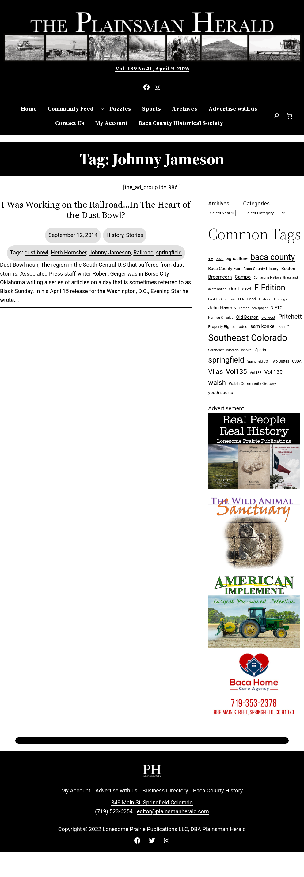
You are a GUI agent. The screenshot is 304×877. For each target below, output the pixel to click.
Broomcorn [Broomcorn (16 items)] (220, 277)
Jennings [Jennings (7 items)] (280, 299)
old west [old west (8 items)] (268, 317)
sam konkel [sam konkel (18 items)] (263, 326)
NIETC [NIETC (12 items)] (276, 307)
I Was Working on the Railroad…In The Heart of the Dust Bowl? (95, 209)
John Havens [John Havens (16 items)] (222, 308)
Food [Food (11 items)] (251, 298)
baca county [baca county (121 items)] (272, 257)
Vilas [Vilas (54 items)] (215, 371)
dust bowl (36, 252)
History (115, 235)
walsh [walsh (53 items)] (217, 382)
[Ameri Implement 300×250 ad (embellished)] (254, 646)
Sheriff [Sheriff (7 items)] (284, 327)
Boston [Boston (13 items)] (288, 268)
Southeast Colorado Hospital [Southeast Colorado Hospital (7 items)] (230, 350)
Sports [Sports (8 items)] (260, 350)
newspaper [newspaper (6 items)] (260, 308)
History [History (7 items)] (264, 299)
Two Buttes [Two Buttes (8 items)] (280, 361)
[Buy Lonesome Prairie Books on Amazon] (254, 487)
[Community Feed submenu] (102, 109)
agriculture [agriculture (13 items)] (237, 258)
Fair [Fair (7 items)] (232, 299)
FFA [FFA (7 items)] (241, 299)
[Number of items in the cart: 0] (289, 116)
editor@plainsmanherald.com (173, 811)
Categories (256, 203)
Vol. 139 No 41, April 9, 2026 (152, 68)
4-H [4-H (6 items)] (210, 259)
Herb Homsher (68, 252)
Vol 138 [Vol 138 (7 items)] (255, 373)
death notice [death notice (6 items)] (217, 289)
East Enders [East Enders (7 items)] (217, 299)
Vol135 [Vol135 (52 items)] (236, 371)
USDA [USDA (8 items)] (296, 361)
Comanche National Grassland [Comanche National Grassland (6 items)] (276, 278)
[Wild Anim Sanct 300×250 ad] (254, 566)
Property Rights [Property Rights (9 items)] (221, 326)
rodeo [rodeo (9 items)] (242, 326)
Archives (218, 203)
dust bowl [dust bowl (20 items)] (240, 288)
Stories (134, 235)
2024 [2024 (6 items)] (219, 259)
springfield (169, 252)
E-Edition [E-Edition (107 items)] (269, 287)
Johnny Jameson (110, 252)
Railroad (143, 252)
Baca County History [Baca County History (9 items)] (260, 268)
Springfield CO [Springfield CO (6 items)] (257, 361)
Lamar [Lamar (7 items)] (244, 308)
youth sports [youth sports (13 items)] (220, 392)
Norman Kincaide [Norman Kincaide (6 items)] (220, 318)
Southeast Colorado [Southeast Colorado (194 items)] (247, 338)
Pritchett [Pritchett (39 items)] (290, 316)
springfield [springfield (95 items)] (226, 360)
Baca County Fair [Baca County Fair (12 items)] (224, 268)
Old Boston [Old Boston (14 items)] (247, 317)
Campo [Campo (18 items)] (243, 277)
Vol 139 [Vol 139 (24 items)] (273, 372)
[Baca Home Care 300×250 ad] (254, 725)
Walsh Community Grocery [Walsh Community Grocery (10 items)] (252, 383)
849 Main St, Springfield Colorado (152, 802)
